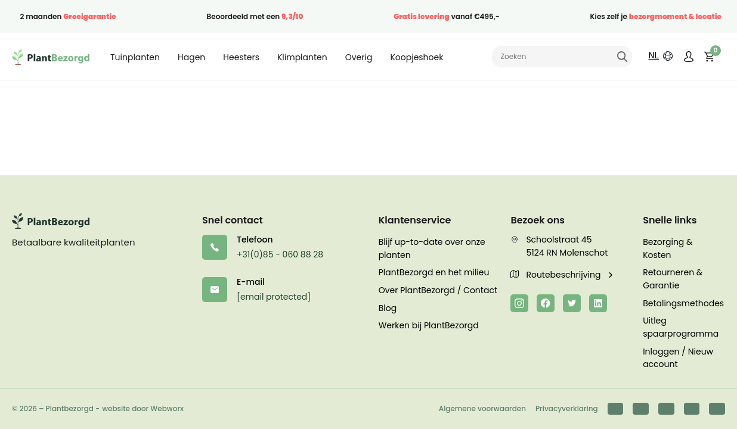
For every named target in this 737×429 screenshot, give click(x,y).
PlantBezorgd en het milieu (434, 272)
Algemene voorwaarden (482, 408)
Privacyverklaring (566, 408)
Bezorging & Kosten (667, 248)
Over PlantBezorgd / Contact (438, 290)
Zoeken (622, 56)
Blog (388, 308)
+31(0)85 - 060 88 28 (280, 254)
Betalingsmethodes (683, 303)
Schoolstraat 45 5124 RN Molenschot (559, 246)
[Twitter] (572, 303)
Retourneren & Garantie (672, 278)
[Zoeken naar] (562, 56)
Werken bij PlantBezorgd (429, 325)
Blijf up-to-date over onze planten (432, 248)
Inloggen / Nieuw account (678, 358)
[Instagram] (519, 303)
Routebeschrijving (556, 275)
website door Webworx (143, 408)
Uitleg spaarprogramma (681, 327)
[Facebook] (546, 303)
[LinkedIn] (598, 303)
